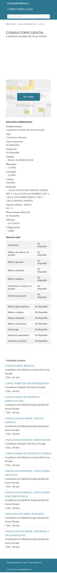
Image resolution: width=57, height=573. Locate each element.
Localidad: (11, 172)
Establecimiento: (14, 126)
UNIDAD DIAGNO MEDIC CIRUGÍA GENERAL (24, 420)
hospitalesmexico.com (16, 562)
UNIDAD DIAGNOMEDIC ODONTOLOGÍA (28, 440)
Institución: (11, 149)
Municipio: (11, 164)
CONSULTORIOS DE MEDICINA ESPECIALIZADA (22, 399)
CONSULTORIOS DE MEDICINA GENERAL (28, 453)
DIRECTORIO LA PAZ (20, 9)
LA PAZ (41, 24)
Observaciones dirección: (18, 212)
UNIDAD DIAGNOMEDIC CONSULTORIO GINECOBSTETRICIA (27, 494)
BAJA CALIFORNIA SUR (27, 24)
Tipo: (8, 134)
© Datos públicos (24, 562)
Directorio (11, 24)
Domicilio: (11, 187)
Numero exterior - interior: (19, 205)
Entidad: (10, 157)
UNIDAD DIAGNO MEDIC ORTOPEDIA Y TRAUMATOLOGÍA (27, 533)
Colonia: (10, 179)
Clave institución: (14, 141)
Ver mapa (28, 96)
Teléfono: (10, 220)
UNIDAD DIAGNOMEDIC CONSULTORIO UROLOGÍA (27, 473)
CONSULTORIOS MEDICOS (20, 365)
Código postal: (13, 227)
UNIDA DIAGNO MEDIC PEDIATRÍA (24, 514)
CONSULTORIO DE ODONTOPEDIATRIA (27, 383)
